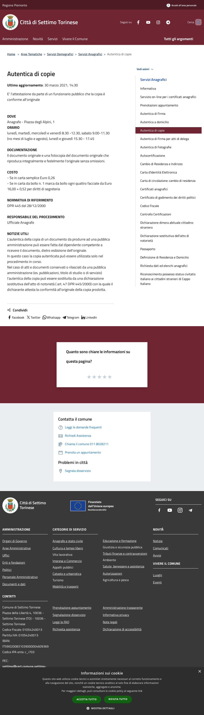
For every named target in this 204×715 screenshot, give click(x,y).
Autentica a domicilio (154, 122)
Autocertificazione (152, 155)
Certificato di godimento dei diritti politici (168, 197)
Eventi (157, 582)
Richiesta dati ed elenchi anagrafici (163, 265)
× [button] (199, 671)
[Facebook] (131, 22)
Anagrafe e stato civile (68, 541)
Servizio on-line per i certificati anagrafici (168, 96)
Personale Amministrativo (20, 576)
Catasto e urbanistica (67, 573)
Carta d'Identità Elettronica (158, 172)
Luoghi (157, 575)
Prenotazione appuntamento (72, 607)
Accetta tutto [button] (87, 699)
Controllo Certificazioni (155, 214)
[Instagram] (151, 22)
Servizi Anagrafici (90, 54)
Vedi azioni (146, 69)
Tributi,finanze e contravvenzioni (125, 553)
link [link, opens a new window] (140, 691)
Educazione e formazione (119, 540)
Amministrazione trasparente (123, 607)
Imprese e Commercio (67, 561)
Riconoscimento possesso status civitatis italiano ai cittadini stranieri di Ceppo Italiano (167, 279)
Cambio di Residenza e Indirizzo (161, 163)
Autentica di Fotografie (155, 147)
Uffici (5, 555)
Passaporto (147, 249)
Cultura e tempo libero (68, 548)
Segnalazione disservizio (69, 614)
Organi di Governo (14, 541)
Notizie (158, 541)
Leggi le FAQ (61, 622)
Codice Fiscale (149, 205)
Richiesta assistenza (66, 629)
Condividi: (17, 310)
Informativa (148, 88)
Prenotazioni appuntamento (159, 105)
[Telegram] (161, 22)
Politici (7, 569)
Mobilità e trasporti (65, 586)
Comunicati (160, 548)
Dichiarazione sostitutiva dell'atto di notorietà (164, 238)
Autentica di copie (152, 130)
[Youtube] (141, 22)
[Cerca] (197, 22)
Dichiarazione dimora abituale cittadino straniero (166, 225)
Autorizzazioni (112, 573)
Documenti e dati (14, 584)
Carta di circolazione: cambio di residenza (167, 180)
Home (11, 54)
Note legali (110, 622)
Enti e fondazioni (13, 562)
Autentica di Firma (152, 113)
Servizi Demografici (60, 54)
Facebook (15, 317)
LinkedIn (89, 317)
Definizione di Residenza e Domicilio (164, 257)
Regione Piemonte (14, 5)
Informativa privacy (116, 614)
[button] (102, 708)
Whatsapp (51, 317)
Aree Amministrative (16, 548)
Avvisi (157, 555)
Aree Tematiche (31, 54)
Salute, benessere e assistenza (123, 566)
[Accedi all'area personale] (181, 5)
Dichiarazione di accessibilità (122, 629)
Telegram (70, 317)
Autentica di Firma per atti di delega (164, 138)
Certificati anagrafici (154, 189)
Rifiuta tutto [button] (118, 699)
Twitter (33, 317)
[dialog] (102, 691)
